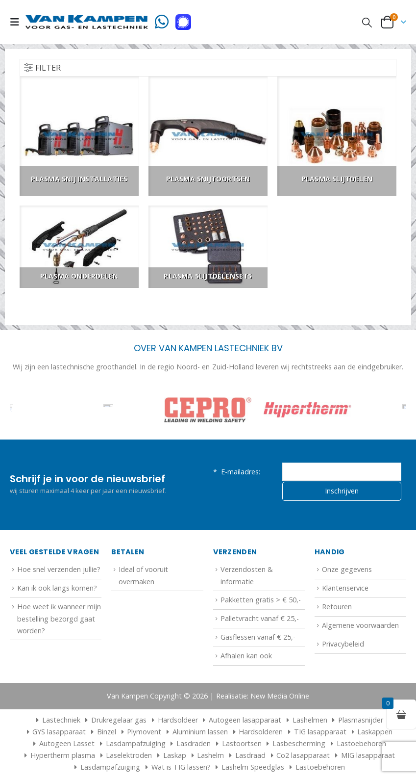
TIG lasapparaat (320, 731)
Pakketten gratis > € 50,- (260, 599)
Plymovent (144, 731)
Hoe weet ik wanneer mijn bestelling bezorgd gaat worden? (59, 618)
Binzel (106, 731)
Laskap (174, 755)
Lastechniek (56, 720)
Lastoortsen (242, 743)
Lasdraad (250, 755)
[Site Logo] (86, 21)
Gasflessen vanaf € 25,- (257, 637)
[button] (17, 22)
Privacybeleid (343, 643)
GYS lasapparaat (59, 731)
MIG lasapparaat (368, 755)
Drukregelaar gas (119, 720)
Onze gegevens (347, 569)
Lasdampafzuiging (136, 743)
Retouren (337, 606)
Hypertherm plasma (62, 755)
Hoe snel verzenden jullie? (58, 569)
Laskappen (374, 731)
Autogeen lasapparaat (245, 720)
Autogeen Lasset (67, 743)
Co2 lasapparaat (303, 755)
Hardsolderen (261, 731)
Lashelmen (310, 720)
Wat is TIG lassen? (181, 767)
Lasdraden (193, 743)
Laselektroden (129, 755)
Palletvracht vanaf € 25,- (259, 618)
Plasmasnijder (360, 720)
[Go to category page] (79, 136)
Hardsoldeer (178, 720)
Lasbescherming (298, 743)
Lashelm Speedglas (252, 767)
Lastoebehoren (361, 743)
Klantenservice (345, 588)
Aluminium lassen (200, 731)
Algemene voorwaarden (360, 625)
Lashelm (210, 755)
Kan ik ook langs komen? (57, 588)
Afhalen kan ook (246, 655)
